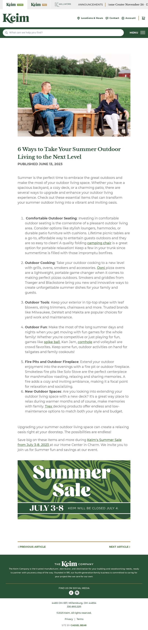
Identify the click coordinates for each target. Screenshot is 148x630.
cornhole (85, 342)
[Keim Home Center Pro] (39, 4)
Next (120, 547)
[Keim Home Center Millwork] (63, 4)
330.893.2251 (74, 606)
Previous (31, 547)
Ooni (101, 268)
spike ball (52, 342)
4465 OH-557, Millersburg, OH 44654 (74, 602)
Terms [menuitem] (80, 619)
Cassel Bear (79, 625)
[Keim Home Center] (15, 4)
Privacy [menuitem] (69, 619)
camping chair (99, 243)
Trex (49, 406)
